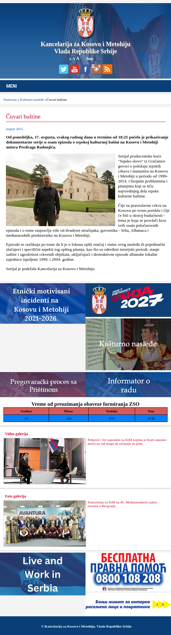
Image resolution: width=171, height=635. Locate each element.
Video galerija (16, 434)
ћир (89, 58)
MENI (11, 86)
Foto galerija (15, 496)
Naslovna (10, 99)
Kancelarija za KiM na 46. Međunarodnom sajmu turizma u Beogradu (122, 504)
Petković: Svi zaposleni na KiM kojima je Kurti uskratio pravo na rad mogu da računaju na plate (127, 441)
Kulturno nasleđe (32, 99)
